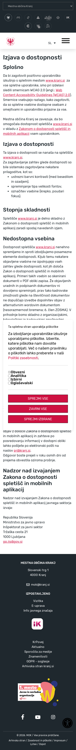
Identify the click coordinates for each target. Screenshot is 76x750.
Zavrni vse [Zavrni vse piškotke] (38, 409)
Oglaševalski (22, 383)
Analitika (18, 376)
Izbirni (16, 379)
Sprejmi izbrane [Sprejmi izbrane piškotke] (38, 419)
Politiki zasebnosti (23, 358)
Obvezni (18, 372)
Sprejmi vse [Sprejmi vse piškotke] (38, 398)
